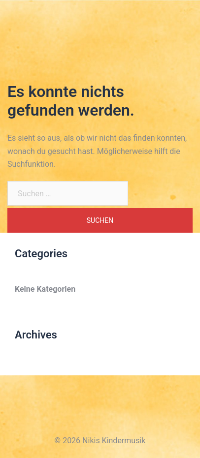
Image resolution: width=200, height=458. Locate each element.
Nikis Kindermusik (47, 14)
